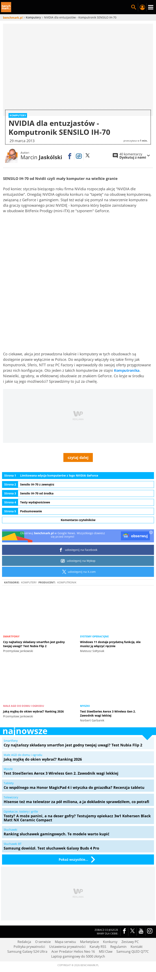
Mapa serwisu (65, 924)
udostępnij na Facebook (78, 533)
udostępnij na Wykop (78, 544)
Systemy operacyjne (94, 619)
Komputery (29, 565)
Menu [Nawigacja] (151, 7)
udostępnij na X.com (78, 555)
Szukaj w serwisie (134, 7)
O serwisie (43, 924)
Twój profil (142, 7)
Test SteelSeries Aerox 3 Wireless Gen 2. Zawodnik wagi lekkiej (108, 696)
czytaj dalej (78, 440)
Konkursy (110, 924)
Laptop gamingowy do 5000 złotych (78, 939)
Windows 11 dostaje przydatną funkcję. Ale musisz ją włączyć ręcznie (110, 627)
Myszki (85, 688)
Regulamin (118, 929)
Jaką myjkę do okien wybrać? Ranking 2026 (33, 694)
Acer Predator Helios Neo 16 (73, 934)
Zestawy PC (130, 924)
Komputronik (66, 565)
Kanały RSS (98, 929)
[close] (151, 515)
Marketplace (89, 924)
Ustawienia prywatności (67, 929)
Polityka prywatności (29, 929)
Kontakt (137, 929)
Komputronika (127, 353)
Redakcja (24, 924)
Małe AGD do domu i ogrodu (23, 688)
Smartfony (11, 619)
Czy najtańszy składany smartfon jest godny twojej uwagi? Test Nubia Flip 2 (34, 627)
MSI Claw (105, 934)
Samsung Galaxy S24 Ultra (27, 934)
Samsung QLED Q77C (132, 934)
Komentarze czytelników (78, 503)
